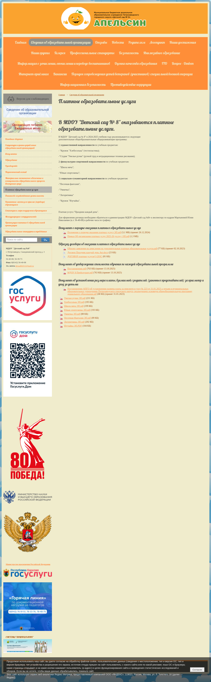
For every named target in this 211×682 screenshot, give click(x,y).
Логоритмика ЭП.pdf (74, 322)
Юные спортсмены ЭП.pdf (77, 310)
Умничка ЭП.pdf (72, 314)
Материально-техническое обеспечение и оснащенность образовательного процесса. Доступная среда (25, 181)
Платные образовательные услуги (21, 189)
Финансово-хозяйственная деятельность (24, 195)
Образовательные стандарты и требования (26, 231)
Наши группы (40, 53)
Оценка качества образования (136, 63)
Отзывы (101, 42)
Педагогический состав (16, 172)
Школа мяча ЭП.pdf (73, 306)
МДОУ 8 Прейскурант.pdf (80, 272)
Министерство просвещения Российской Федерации (28, 564)
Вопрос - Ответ (183, 63)
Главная (20, 42)
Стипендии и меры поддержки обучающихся (26, 210)
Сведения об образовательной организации (60, 42)
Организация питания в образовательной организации (25, 224)
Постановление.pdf (76, 268)
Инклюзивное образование (161, 53)
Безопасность (129, 53)
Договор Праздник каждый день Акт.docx (87, 252)
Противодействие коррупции (130, 84)
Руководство (11, 165)
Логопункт (157, 42)
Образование (11, 160)
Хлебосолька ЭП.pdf (74, 302)
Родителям (136, 42)
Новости (118, 42)
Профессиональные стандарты (92, 53)
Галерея (59, 53)
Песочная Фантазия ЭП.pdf (77, 318)
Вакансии (60, 74)
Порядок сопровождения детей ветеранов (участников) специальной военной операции (132, 74)
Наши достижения (182, 42)
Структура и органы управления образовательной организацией (20, 146)
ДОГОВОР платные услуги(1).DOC (84, 256)
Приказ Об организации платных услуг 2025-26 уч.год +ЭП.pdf (98, 236)
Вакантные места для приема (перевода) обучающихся (25, 203)
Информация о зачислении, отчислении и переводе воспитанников (63, 63)
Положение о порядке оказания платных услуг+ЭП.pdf (94, 232)
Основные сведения (14, 139)
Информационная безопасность (83, 84)
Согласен (197, 669)
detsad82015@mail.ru (24, 266)
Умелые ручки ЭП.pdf (75, 298)
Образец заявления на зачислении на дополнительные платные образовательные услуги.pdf (112, 248)
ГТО (164, 63)
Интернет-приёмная (34, 74)
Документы (11, 153)
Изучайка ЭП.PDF (73, 326)
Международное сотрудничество (21, 216)
